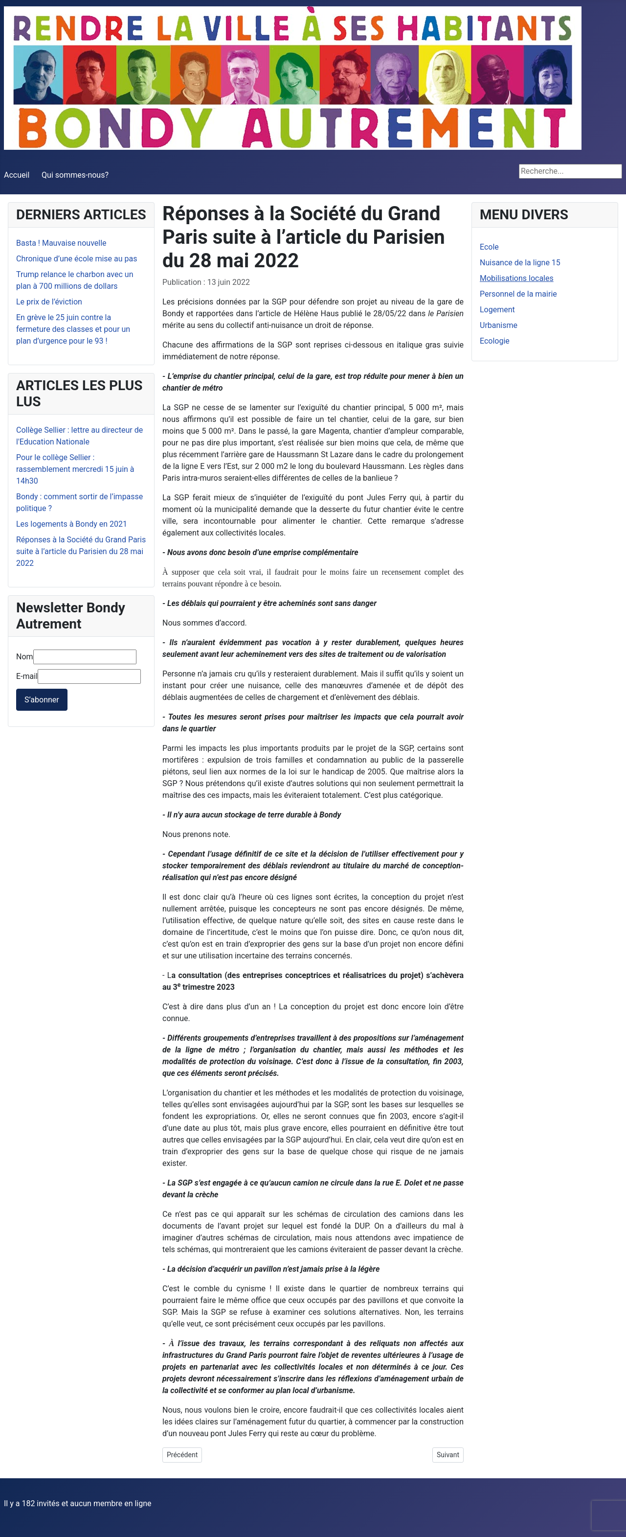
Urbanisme (498, 325)
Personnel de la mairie (518, 294)
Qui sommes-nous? (75, 175)
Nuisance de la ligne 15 (520, 262)
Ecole (489, 247)
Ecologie (495, 341)
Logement (497, 309)
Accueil (16, 175)
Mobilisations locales (517, 278)
